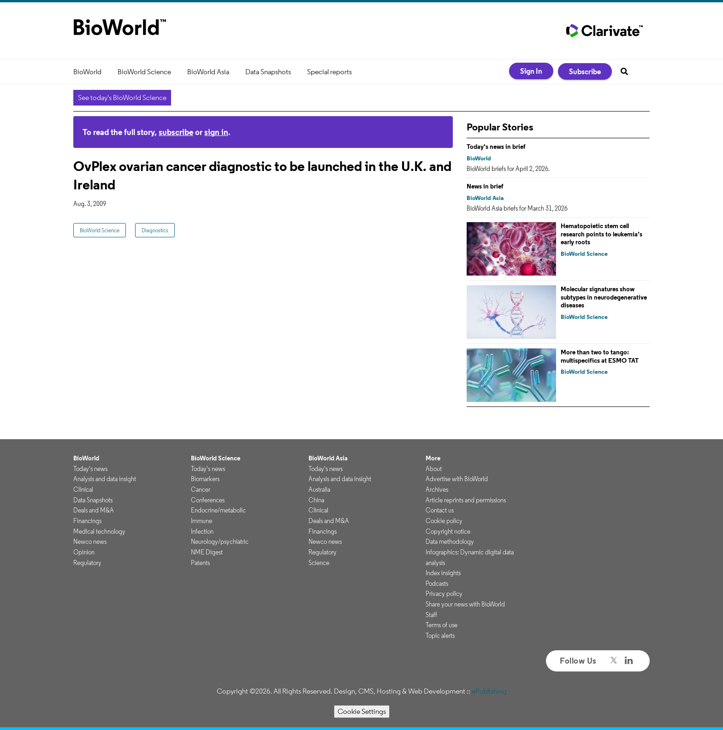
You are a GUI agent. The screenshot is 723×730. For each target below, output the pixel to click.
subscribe (176, 132)
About (434, 469)
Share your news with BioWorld (465, 604)
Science (318, 563)
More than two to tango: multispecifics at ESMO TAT (600, 356)
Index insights (443, 573)
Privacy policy (444, 593)
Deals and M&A (93, 510)
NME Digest (207, 552)
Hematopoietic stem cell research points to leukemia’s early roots (601, 234)
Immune (201, 521)
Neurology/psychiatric (220, 541)
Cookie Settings (362, 711)
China (316, 500)
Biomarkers (205, 479)
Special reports (329, 71)
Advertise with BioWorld (457, 479)
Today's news (90, 469)
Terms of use (441, 625)
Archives (437, 489)
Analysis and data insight (104, 479)
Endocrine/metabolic (218, 510)
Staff (431, 615)
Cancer (200, 489)
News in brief (485, 186)
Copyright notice (448, 531)
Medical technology (99, 531)
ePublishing (489, 691)
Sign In (531, 71)
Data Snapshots (268, 71)
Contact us (440, 510)
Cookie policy (444, 521)
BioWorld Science (144, 71)
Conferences (208, 500)
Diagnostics (155, 230)
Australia (319, 489)
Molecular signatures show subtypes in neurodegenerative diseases (604, 297)
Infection (202, 531)
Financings (87, 521)
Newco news (90, 541)
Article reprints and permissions (466, 500)
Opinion (84, 552)
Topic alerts (440, 635)
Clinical (83, 489)
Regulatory (87, 563)
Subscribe (585, 71)
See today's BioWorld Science (122, 97)
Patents (200, 563)
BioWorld (87, 71)
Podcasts (437, 583)
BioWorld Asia (208, 71)
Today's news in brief (496, 146)
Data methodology (450, 541)
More (433, 458)
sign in (216, 132)
